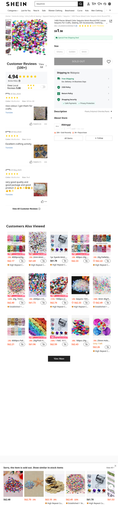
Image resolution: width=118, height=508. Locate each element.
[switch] (42, 86)
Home (8, 16)
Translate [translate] (9, 111)
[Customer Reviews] (26, 65)
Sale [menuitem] (44, 10)
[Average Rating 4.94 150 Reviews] (91, 26)
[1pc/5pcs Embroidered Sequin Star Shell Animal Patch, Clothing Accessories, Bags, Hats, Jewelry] (34, 484)
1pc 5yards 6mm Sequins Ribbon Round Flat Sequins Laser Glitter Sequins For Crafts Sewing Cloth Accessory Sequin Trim (59, 251)
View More (59, 353)
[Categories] (13, 10)
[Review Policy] (14, 81)
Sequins (66, 16)
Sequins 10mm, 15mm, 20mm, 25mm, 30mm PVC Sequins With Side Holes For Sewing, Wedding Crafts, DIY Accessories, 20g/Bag (80, 293)
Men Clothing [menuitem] (96, 10)
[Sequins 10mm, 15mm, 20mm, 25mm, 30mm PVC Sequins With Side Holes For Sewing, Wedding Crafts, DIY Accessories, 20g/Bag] (80, 279)
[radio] (59, 51)
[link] (94, 3)
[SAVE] (108, 61)
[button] (56, 4)
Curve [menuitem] (79, 10)
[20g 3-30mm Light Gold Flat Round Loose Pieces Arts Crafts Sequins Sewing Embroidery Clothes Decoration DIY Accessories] (54, 484)
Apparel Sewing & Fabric (52, 16)
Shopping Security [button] (69, 100)
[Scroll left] (107, 10)
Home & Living (18, 16)
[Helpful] (31, 122)
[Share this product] (110, 21)
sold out (78, 61)
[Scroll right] (110, 10)
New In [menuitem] (36, 10)
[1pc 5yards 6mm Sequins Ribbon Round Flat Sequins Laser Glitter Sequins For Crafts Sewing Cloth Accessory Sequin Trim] (59, 237)
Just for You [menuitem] (26, 10)
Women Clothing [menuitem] (55, 10)
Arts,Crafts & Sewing (33, 16)
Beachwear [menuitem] (70, 10)
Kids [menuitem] (87, 10)
